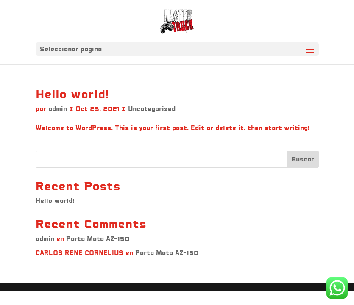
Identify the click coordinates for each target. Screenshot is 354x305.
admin (57, 108)
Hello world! (72, 94)
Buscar (302, 159)
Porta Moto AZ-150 (97, 238)
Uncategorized (152, 108)
